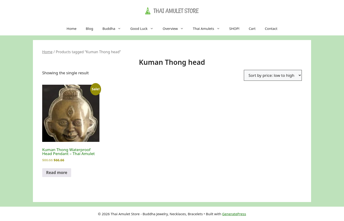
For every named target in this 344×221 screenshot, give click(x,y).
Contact (271, 28)
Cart (252, 28)
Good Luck (144, 28)
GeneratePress (234, 214)
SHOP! (234, 28)
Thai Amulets (209, 28)
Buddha (114, 28)
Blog (89, 28)
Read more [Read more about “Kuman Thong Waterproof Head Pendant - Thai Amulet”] (56, 172)
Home (71, 28)
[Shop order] (273, 75)
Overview (175, 28)
